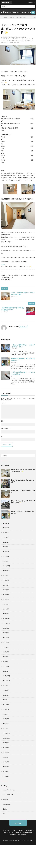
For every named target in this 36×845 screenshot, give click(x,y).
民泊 (24, 37)
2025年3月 (6, 551)
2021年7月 (6, 752)
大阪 (22, 40)
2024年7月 (6, 590)
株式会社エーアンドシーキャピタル (22, 840)
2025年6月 (6, 537)
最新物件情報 (19, 37)
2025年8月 (6, 527)
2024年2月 (6, 609)
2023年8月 (6, 637)
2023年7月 (6, 642)
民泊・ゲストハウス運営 (26, 830)
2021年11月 (6, 733)
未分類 (5, 809)
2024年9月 (6, 580)
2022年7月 (6, 700)
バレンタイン (4, 40)
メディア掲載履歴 (8, 794)
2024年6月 (6, 594)
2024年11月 (6, 571)
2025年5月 (6, 542)
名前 (2, 421)
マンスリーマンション (14, 40)
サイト (3, 436)
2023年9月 (6, 633)
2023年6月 (6, 647)
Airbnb (3, 264)
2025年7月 (6, 532)
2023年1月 (6, 671)
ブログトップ (6, 830)
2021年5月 (6, 762)
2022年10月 (6, 685)
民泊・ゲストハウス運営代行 (12, 832)
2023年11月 (6, 623)
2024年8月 (6, 585)
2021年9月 (6, 743)
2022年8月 (6, 695)
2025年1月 (6, 561)
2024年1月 (6, 613)
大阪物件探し (27, 40)
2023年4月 (6, 657)
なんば (31, 38)
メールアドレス (5, 428)
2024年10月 (6, 575)
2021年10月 (6, 738)
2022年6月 (6, 704)
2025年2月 (6, 556)
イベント (5, 38)
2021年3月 (6, 771)
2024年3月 (6, 604)
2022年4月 (6, 714)
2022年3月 (6, 719)
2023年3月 (6, 661)
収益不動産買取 (28, 832)
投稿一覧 (22, 326)
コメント (3, 403)
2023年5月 (6, 652)
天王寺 (7, 42)
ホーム (15, 830)
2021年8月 (6, 747)
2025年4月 (6, 547)
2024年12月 (6, 566)
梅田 (15, 42)
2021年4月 (6, 766)
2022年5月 (6, 709)
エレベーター (25, 38)
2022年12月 (6, 676)
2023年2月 (6, 666)
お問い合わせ (22, 834)
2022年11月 (6, 680)
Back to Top (18, 823)
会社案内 (13, 834)
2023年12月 (6, 618)
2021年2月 (6, 776)
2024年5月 (6, 599)
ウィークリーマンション (14, 38)
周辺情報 (13, 37)
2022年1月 (6, 728)
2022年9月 (6, 690)
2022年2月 (6, 723)
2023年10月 (6, 628)
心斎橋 (11, 42)
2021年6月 (6, 757)
